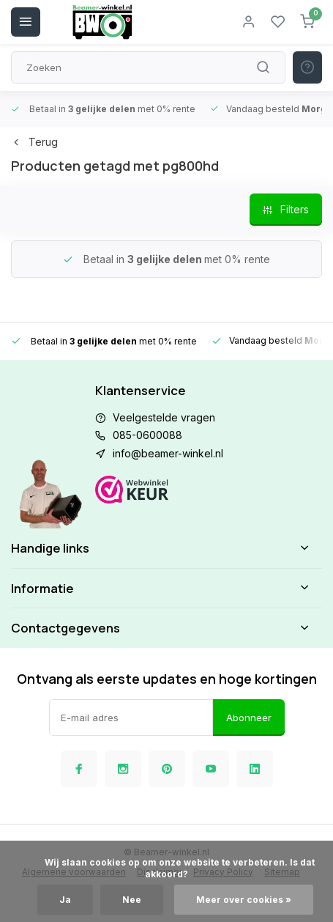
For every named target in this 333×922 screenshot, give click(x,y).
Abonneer (249, 717)
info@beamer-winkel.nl (168, 453)
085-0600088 (147, 435)
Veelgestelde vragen (164, 417)
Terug (34, 142)
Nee (131, 899)
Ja (65, 899)
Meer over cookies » (243, 899)
